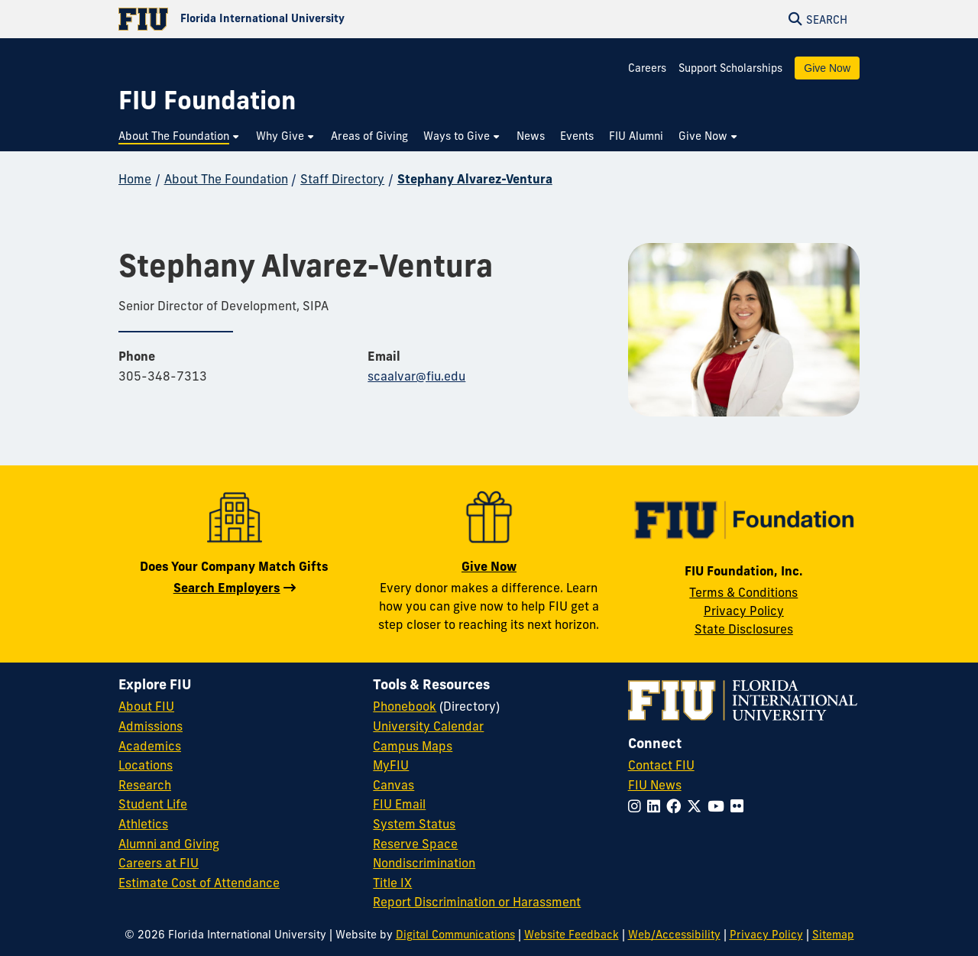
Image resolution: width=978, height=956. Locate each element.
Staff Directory (342, 178)
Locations (145, 765)
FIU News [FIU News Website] (655, 784)
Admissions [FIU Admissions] (150, 726)
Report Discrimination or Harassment (477, 901)
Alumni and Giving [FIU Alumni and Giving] (168, 843)
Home (134, 178)
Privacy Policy (744, 610)
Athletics (143, 823)
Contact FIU (661, 765)
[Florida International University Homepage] (303, 19)
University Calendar (428, 726)
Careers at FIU (158, 862)
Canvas (393, 784)
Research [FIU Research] (144, 784)
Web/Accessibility (674, 934)
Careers (647, 68)
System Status (414, 823)
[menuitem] (179, 136)
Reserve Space (415, 843)
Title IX (392, 882)
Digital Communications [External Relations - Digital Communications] (455, 934)
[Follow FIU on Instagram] (637, 806)
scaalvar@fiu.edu (416, 376)
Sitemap (833, 934)
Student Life (152, 804)
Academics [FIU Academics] (149, 745)
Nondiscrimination (424, 862)
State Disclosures (744, 629)
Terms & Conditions (743, 592)
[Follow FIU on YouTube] (719, 806)
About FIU (146, 706)
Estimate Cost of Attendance (199, 882)
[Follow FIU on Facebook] (676, 806)
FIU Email (399, 804)
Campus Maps (412, 745)
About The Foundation (226, 178)
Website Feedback (571, 934)
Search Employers (226, 587)
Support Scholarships (730, 68)
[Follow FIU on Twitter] (697, 806)
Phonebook (404, 706)
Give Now (827, 68)
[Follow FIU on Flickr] (740, 806)
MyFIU (391, 765)
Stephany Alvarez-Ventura (474, 178)
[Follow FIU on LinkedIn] (656, 806)
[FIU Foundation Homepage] (207, 100)
